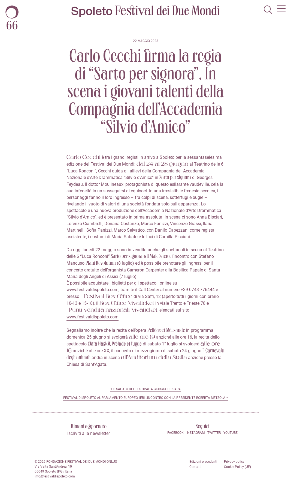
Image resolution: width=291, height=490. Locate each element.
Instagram (195, 433)
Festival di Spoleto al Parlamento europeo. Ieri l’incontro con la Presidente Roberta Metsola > (145, 398)
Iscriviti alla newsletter (88, 433)
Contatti (195, 467)
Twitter (214, 433)
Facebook (175, 433)
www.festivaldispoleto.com (92, 289)
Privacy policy (234, 462)
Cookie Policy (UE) (237, 467)
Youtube (230, 433)
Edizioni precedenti (203, 462)
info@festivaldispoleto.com (55, 476)
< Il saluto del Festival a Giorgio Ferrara (145, 389)
